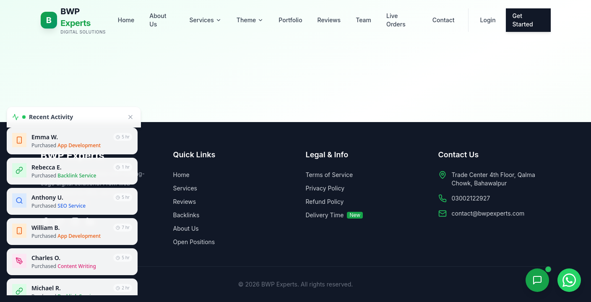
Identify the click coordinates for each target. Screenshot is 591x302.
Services (205, 19)
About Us (157, 20)
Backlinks (186, 215)
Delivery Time (334, 215)
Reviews (329, 19)
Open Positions (194, 241)
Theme (250, 19)
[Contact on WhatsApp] (569, 280)
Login (488, 19)
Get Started (523, 20)
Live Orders (396, 20)
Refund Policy (325, 201)
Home (126, 19)
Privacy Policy (325, 188)
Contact (443, 19)
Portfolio (290, 19)
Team (363, 19)
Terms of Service (329, 174)
